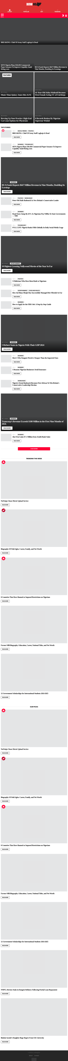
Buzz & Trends (22, 131)
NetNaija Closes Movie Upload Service (14, 501)
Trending (57, 10)
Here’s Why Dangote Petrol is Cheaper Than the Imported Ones (35, 358)
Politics (30, 131)
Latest (10, 10)
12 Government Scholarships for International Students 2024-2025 (24, 693)
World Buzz (28, 198)
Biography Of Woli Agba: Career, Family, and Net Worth (21, 549)
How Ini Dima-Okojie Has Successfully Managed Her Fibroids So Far (37, 293)
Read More (17, 137)
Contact (36, 1055)
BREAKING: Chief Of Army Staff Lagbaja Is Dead (30, 133)
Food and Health (34, 290)
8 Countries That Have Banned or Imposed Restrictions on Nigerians (25, 597)
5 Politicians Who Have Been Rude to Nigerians (29, 281)
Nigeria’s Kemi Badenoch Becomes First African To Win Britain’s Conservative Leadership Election (35, 384)
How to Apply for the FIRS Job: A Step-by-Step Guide (31, 304)
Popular (26, 10)
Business (20, 144)
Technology (29, 144)
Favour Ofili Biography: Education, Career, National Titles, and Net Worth (27, 645)
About (30, 1055)
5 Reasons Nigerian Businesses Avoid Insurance (29, 370)
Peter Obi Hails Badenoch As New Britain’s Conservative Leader (35, 200)
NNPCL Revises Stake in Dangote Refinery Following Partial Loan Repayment (29, 990)
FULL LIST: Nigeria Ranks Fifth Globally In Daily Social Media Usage (37, 227)
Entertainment (15, 263)
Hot (42, 10)
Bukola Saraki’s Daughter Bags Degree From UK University (22, 1038)
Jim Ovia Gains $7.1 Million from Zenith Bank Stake (31, 437)
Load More (34, 449)
